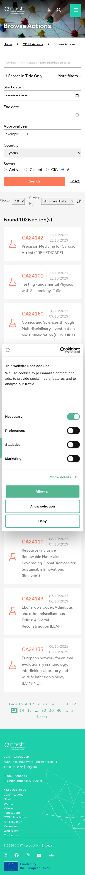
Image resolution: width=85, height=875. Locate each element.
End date (11, 106)
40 (59, 710)
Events (8, 804)
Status (9, 163)
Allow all (42, 491)
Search (34, 181)
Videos (8, 808)
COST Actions (33, 44)
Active (12, 169)
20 (43, 710)
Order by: (34, 201)
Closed (33, 169)
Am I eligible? (13, 822)
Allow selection (42, 506)
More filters (69, 76)
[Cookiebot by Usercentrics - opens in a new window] (60, 350)
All (66, 169)
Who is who (11, 831)
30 (51, 710)
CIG (52, 169)
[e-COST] (49, 10)
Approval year (16, 126)
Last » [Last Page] (42, 716)
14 (21, 710)
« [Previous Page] (53, 704)
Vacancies (11, 826)
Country (11, 145)
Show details (60, 477)
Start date (12, 87)
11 (66, 704)
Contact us (11, 835)
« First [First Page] (43, 704)
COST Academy (15, 817)
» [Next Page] (72, 710)
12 (74, 704)
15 (29, 710)
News (8, 799)
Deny (42, 521)
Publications (12, 813)
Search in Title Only (23, 76)
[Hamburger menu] (76, 10)
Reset (75, 181)
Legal (49, 845)
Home (8, 44)
